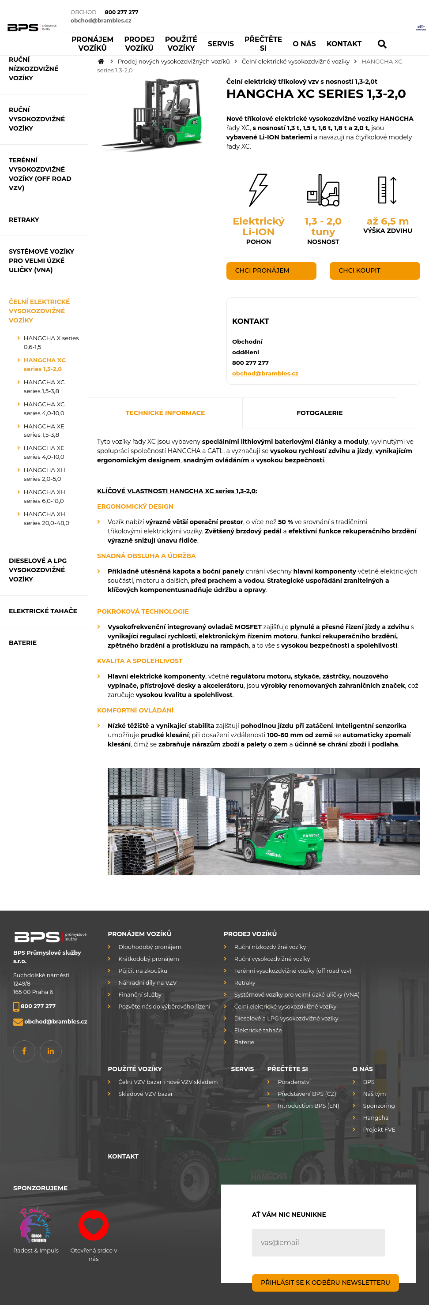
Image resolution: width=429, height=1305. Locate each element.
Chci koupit (359, 270)
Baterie (244, 1042)
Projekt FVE (379, 1129)
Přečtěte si (287, 1068)
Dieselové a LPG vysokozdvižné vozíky (286, 1018)
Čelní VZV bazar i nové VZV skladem (168, 1082)
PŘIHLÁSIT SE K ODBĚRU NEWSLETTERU (325, 1282)
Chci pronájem (262, 270)
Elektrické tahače (258, 1030)
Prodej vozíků (250, 934)
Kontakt (123, 1156)
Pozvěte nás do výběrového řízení (164, 1006)
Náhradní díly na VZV (147, 982)
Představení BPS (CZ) (307, 1094)
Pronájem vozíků (139, 934)
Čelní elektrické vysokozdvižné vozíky (296, 61)
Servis (242, 1068)
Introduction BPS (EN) (308, 1105)
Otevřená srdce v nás (93, 1232)
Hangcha (376, 1117)
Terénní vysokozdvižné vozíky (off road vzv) (292, 971)
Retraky (245, 982)
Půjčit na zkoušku (142, 971)
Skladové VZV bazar (145, 1094)
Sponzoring (379, 1105)
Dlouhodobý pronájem (149, 947)
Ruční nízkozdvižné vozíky (270, 947)
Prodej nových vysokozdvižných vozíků (174, 61)
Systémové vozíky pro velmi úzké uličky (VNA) (297, 994)
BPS (369, 1082)
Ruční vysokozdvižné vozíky (272, 959)
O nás (363, 1068)
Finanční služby (140, 994)
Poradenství (294, 1082)
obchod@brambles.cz (265, 372)
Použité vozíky (135, 1068)
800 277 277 (250, 362)
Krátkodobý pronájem (148, 959)
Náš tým (374, 1094)
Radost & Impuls (36, 1228)
